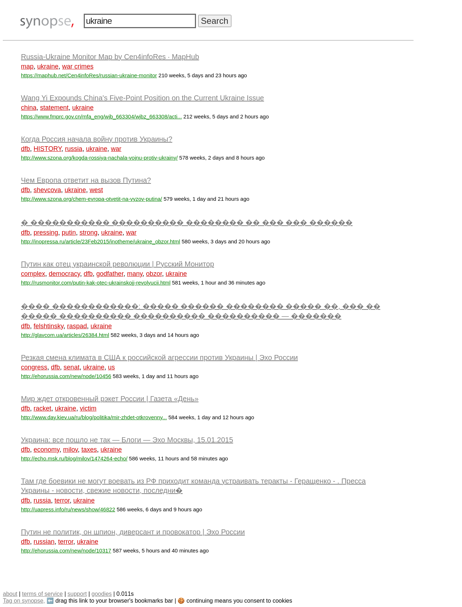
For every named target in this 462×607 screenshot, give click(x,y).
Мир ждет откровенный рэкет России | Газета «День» (110, 399)
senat (71, 367)
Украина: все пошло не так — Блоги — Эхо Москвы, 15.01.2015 (127, 440)
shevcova (47, 190)
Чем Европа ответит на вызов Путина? (86, 180)
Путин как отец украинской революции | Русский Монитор (117, 264)
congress (34, 367)
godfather (109, 273)
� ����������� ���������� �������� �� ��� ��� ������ (187, 222)
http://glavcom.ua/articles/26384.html (65, 335)
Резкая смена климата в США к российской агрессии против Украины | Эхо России (159, 357)
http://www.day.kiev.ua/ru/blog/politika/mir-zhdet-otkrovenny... (94, 417)
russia (73, 148)
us (111, 367)
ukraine (47, 66)
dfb (25, 148)
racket (42, 408)
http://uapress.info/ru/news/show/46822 (68, 509)
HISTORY (47, 148)
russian (44, 541)
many (135, 273)
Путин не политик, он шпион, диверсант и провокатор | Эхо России (133, 532)
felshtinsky (49, 326)
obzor (154, 273)
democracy (64, 273)
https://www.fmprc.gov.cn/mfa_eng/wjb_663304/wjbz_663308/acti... (101, 116)
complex (33, 273)
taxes (89, 449)
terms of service (42, 594)
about (10, 594)
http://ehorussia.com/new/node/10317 (66, 550)
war (116, 148)
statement (54, 107)
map (27, 66)
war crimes (77, 66)
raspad (77, 326)
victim (88, 408)
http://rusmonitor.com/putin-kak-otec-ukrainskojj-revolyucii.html (95, 282)
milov (70, 449)
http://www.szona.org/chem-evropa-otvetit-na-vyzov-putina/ (91, 199)
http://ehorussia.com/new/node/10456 (66, 376)
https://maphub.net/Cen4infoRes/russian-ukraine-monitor (89, 75)
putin (69, 232)
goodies (101, 594)
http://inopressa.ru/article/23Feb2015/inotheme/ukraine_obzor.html (100, 241)
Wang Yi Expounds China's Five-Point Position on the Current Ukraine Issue (142, 98)
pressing (46, 232)
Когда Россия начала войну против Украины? (96, 139)
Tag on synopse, (24, 601)
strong (88, 232)
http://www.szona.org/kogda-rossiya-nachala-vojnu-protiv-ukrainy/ (99, 158)
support (77, 594)
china (28, 107)
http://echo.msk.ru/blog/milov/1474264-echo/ (74, 458)
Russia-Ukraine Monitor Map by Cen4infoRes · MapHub (110, 57)
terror (62, 500)
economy (47, 449)
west (96, 190)
